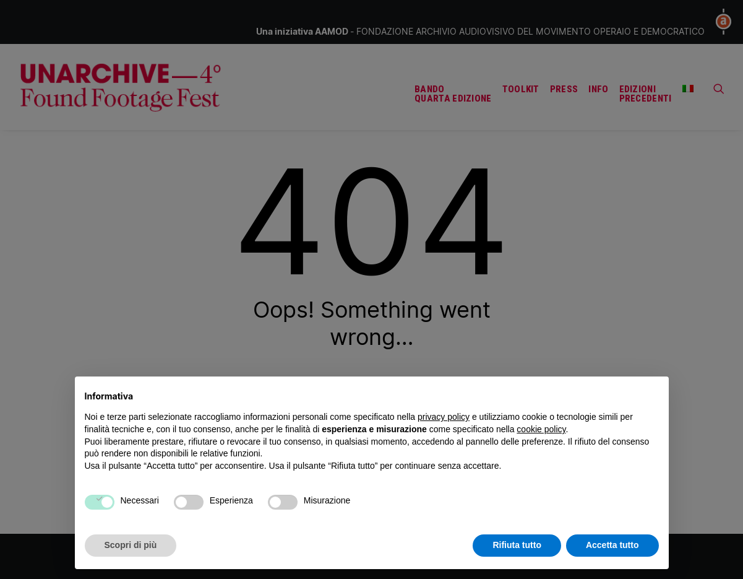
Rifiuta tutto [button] (516, 545)
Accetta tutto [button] (612, 545)
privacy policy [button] (444, 417)
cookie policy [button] (541, 429)
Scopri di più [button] (131, 545)
